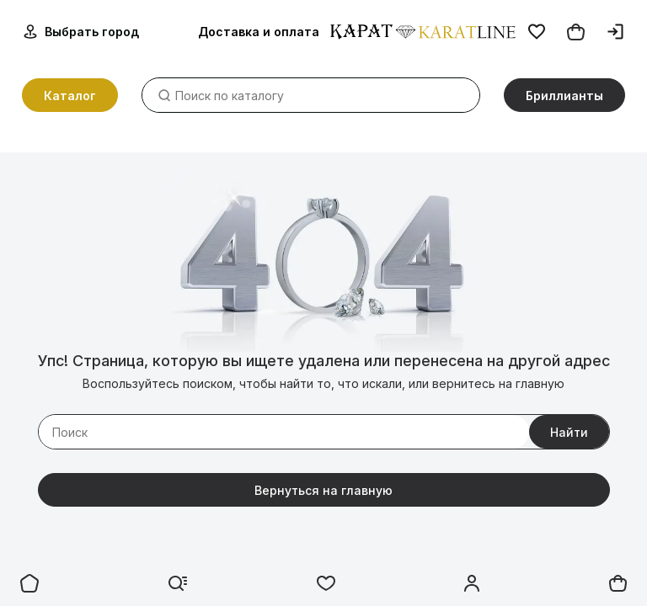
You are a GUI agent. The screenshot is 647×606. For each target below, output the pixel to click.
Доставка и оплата (258, 32)
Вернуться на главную (323, 490)
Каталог (70, 96)
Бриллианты (564, 96)
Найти (569, 432)
